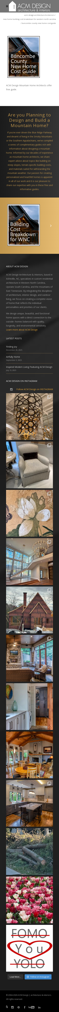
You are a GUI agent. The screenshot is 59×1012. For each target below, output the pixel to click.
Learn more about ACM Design (22, 329)
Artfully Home (13, 356)
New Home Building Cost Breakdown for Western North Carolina (29, 19)
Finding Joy (11, 346)
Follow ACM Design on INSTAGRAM (34, 389)
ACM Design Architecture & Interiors (39, 15)
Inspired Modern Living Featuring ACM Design (29, 366)
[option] (29, 226)
